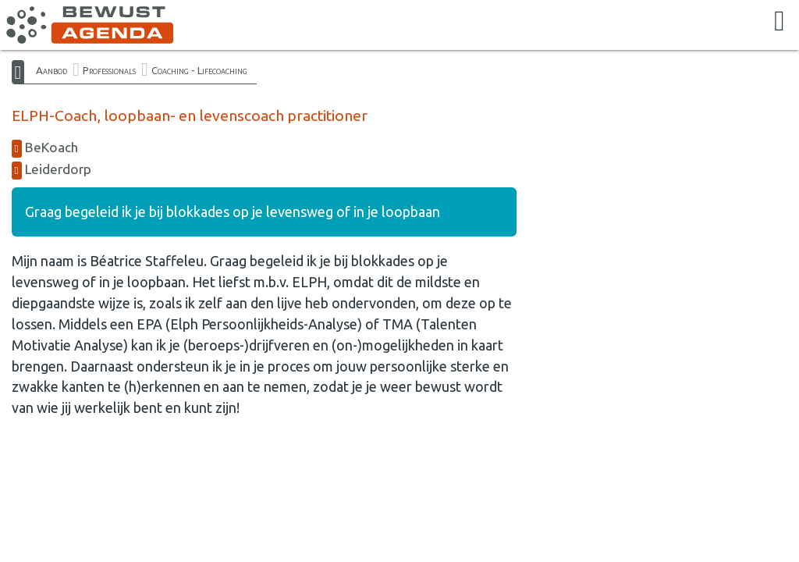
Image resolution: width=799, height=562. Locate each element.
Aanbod (51, 70)
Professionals (109, 70)
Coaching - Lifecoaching (199, 70)
